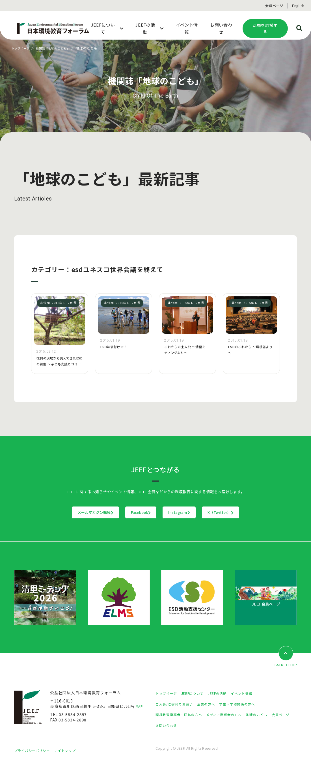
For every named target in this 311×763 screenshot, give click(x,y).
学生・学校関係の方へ (248, 704)
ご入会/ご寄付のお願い (177, 704)
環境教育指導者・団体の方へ (182, 715)
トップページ (22, 48)
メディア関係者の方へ (233, 715)
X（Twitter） (255, 512)
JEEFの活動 (226, 694)
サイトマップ (72, 751)
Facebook (129, 512)
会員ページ (274, 5)
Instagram (191, 512)
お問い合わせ (192, 725)
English (298, 5)
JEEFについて (198, 694)
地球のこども (271, 715)
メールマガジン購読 (60, 512)
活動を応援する (265, 28)
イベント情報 (253, 694)
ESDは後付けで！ (115, 346)
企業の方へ (213, 704)
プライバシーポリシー (34, 751)
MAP (140, 707)
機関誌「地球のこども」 (59, 48)
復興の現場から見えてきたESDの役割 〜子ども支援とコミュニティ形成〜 (59, 363)
